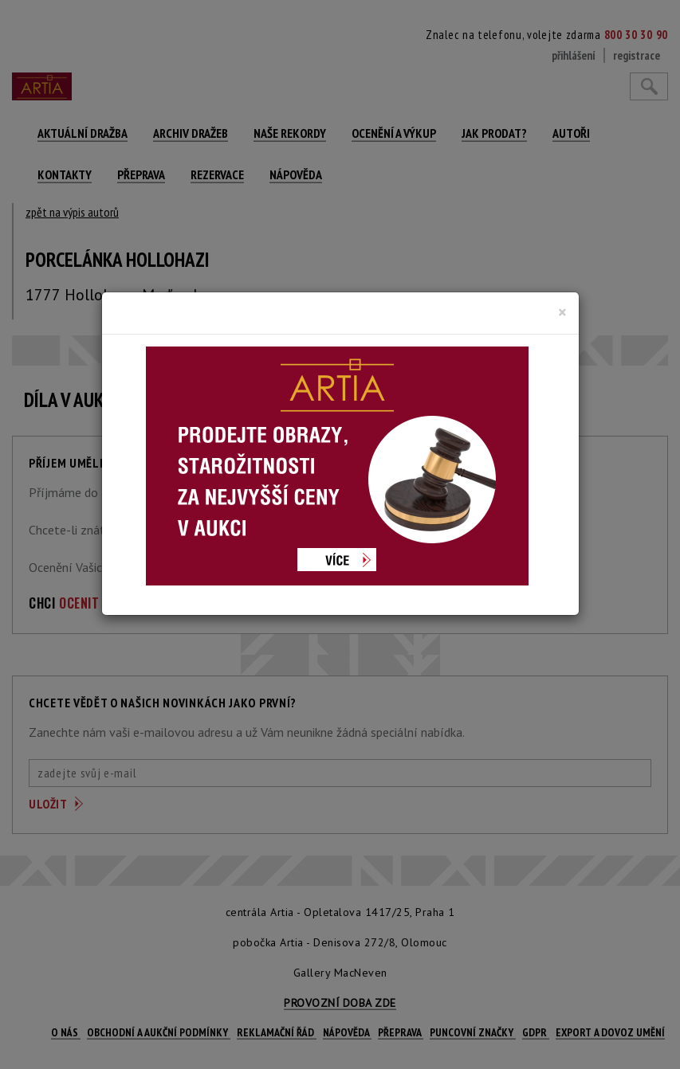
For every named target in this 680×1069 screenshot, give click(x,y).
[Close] (562, 312)
